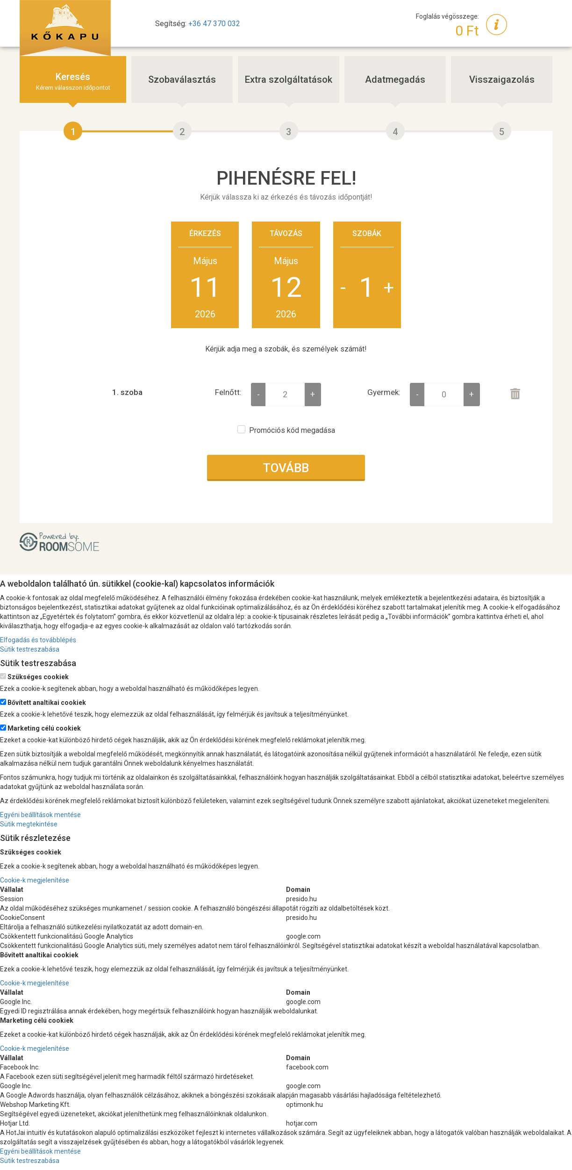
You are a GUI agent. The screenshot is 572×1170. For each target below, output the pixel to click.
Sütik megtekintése (28, 824)
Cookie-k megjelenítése (34, 880)
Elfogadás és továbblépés (38, 640)
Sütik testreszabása (29, 649)
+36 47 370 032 (214, 23)
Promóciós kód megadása (292, 430)
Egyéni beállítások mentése (40, 814)
